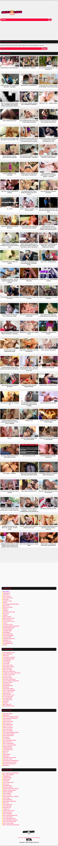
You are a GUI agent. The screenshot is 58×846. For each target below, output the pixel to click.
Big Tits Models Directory (11, 680)
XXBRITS (5, 615)
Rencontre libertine (9, 801)
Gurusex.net (7, 720)
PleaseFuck (6, 684)
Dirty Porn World (8, 743)
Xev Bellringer (7, 629)
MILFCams (6, 599)
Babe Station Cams (8, 618)
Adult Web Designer (9, 690)
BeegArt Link (7, 807)
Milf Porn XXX (7, 704)
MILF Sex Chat (7, 723)
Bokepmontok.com (8, 627)
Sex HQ (5, 645)
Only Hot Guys (7, 726)
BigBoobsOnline (8, 685)
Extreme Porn (7, 630)
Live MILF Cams (7, 601)
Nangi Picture (7, 741)
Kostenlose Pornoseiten (11, 760)
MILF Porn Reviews (8, 734)
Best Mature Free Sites (10, 815)
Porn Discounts (8, 598)
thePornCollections (9, 757)
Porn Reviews (7, 637)
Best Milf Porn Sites (9, 679)
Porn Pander (7, 793)
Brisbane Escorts (8, 666)
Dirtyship (6, 655)
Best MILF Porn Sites (9, 763)
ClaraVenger (7, 806)
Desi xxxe (6, 802)
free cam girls (7, 654)
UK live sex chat (8, 696)
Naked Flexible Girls (9, 790)
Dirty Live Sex (7, 795)
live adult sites (8, 624)
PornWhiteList (7, 785)
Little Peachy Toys (9, 621)
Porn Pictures (7, 812)
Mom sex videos (7, 787)
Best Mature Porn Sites (10, 718)
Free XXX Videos (8, 730)
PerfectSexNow (8, 791)
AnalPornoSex (7, 698)
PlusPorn (6, 780)
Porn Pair (6, 687)
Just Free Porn (7, 817)
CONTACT (37, 837)
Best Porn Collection (10, 762)
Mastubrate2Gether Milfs (11, 604)
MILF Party (6, 591)
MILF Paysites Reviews (9, 740)
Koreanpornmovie (8, 659)
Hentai (5, 602)
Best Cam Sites (7, 804)
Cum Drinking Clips (9, 652)
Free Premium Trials (9, 818)
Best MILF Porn (7, 713)
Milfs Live (6, 613)
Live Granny (6, 662)
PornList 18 (6, 640)
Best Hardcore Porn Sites (11, 824)
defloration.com (8, 735)
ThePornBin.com (8, 643)
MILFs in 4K (6, 605)
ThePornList (7, 776)
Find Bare (6, 701)
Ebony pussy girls (8, 810)
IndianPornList (7, 746)
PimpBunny (6, 715)
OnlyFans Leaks (8, 665)
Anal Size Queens (8, 774)
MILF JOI (5, 752)
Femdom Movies (7, 748)
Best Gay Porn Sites (9, 671)
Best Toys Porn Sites (9, 821)
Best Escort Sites (8, 706)
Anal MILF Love (7, 759)
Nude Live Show (7, 607)
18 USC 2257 (21, 837)
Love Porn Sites (8, 749)
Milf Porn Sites (7, 729)
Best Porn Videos (8, 635)
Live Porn (6, 594)
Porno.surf (6, 779)
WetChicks (6, 737)
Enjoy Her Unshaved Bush (11, 732)
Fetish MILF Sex (7, 677)
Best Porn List (7, 619)
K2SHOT (5, 623)
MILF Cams (6, 784)
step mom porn (7, 799)
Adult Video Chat (8, 691)
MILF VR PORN (7, 596)
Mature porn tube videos (11, 788)
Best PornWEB (7, 813)
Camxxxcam (6, 593)
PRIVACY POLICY (31, 837)
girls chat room (8, 721)
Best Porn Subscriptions (10, 773)
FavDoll (5, 702)
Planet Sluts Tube (8, 674)
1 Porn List (6, 809)
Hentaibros (6, 632)
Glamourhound (7, 634)
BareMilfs (6, 765)
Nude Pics (6, 751)
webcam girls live (8, 695)
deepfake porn (7, 682)
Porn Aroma (6, 754)
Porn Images (7, 693)
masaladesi (6, 798)
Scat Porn (6, 663)
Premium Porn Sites (9, 638)
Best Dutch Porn (8, 823)
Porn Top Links (7, 669)
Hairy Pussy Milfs (8, 782)
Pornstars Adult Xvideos (11, 796)
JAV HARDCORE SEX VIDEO (10, 820)
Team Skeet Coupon (9, 657)
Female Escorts (8, 727)
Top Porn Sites (7, 641)
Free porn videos (8, 688)
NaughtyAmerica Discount (11, 626)
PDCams (5, 610)
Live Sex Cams (7, 676)
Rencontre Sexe (8, 724)
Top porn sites (7, 699)
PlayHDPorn (6, 660)
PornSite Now (7, 777)
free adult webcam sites (10, 716)
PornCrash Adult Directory (11, 673)
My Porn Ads (7, 738)
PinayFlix (5, 608)
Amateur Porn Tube (9, 612)
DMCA (25, 837)
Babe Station (7, 616)
